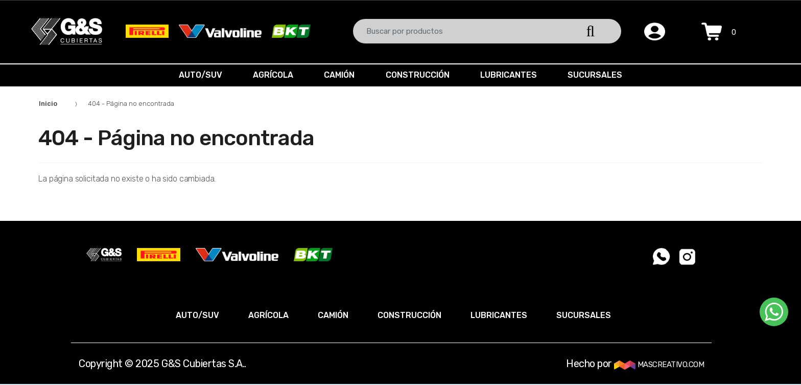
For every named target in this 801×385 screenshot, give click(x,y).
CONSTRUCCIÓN (419, 75)
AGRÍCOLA (270, 75)
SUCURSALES (600, 75)
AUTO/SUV (195, 75)
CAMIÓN (338, 75)
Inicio (48, 103)
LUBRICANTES (511, 75)
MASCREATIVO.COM (659, 364)
